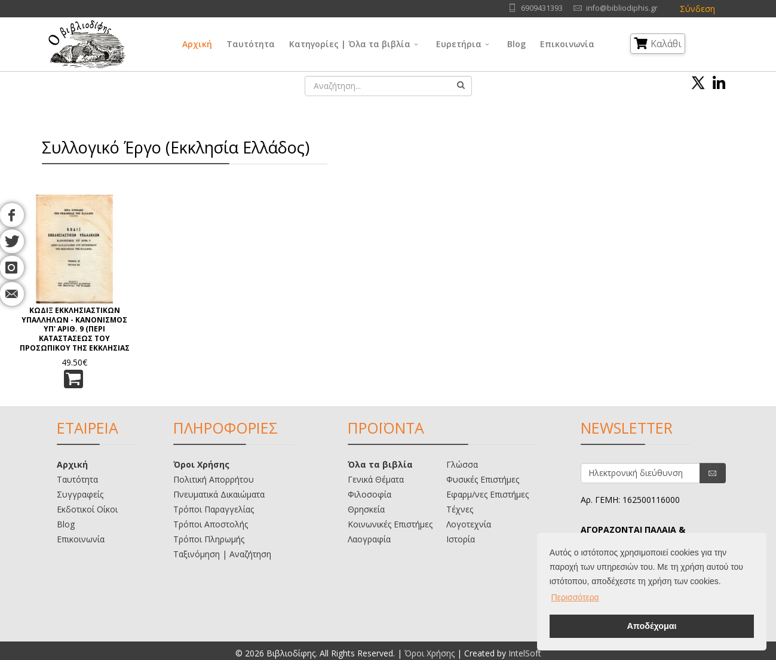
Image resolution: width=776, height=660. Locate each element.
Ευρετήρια (458, 44)
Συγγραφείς (80, 494)
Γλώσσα (462, 464)
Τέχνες (459, 509)
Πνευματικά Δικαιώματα (219, 494)
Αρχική (197, 44)
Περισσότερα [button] (575, 597)
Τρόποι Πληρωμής (208, 539)
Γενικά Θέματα (376, 479)
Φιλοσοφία (369, 494)
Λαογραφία (369, 539)
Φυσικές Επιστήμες (482, 479)
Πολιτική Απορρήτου (213, 479)
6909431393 (542, 8)
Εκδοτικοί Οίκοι (87, 509)
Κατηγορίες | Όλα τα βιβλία (349, 44)
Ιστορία (460, 539)
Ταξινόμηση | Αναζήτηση (222, 554)
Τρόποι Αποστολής (210, 524)
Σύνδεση (697, 8)
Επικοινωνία (567, 44)
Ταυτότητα (250, 44)
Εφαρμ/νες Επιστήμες (487, 494)
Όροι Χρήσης (201, 464)
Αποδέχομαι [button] (651, 626)
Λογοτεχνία (468, 524)
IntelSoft (524, 653)
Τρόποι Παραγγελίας (213, 509)
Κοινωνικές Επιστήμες (390, 524)
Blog (516, 44)
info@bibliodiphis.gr (622, 8)
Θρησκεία (366, 509)
